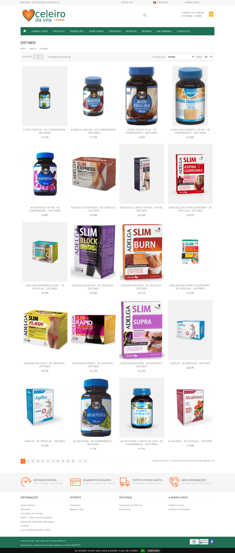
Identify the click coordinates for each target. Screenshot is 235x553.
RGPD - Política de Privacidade (36, 517)
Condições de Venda (31, 513)
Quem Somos (28, 505)
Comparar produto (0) (59, 56)
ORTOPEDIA (115, 31)
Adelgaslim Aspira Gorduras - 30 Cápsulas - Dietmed (190, 209)
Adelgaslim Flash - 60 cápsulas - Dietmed (45, 365)
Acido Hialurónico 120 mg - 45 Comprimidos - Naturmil (190, 131)
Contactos (183, 31)
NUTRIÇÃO (131, 31)
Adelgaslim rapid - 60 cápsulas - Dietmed (93, 365)
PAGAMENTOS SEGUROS (97, 480)
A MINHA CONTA (39, 31)
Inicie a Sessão (38, 2)
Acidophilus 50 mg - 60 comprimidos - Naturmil (45, 209)
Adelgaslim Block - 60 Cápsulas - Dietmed (93, 287)
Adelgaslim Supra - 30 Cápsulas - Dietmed (141, 365)
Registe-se (54, 2)
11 (73, 461)
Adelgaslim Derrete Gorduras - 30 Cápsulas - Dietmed (190, 287)
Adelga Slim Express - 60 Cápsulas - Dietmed (93, 209)
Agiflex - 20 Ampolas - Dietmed (190, 363)
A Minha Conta (176, 505)
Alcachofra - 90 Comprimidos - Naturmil (93, 442)
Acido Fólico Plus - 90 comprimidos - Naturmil (142, 131)
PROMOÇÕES (77, 31)
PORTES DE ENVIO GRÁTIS (147, 480)
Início (23, 48)
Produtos (59, 31)
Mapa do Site (77, 509)
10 (68, 461)
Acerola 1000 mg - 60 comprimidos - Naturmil (93, 131)
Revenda (25, 509)
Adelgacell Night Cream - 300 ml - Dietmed (142, 209)
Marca (33, 48)
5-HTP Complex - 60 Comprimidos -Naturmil (45, 131)
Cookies (25, 525)
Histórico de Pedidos (179, 509)
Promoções (125, 509)
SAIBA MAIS (153, 550)
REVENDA (146, 31)
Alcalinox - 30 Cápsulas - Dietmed (190, 441)
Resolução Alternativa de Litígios (37, 521)
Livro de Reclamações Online (36, 529)
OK (142, 550)
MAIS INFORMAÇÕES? (193, 480)
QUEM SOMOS (96, 31)
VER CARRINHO (164, 31)
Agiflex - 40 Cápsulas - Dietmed (45, 441)
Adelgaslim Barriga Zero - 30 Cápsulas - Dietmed (45, 287)
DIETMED (44, 48)
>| (85, 461)
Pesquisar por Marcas (130, 505)
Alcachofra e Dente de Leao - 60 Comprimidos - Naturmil (142, 442)
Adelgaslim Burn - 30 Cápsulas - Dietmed (142, 287)
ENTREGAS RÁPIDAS (45, 480)
